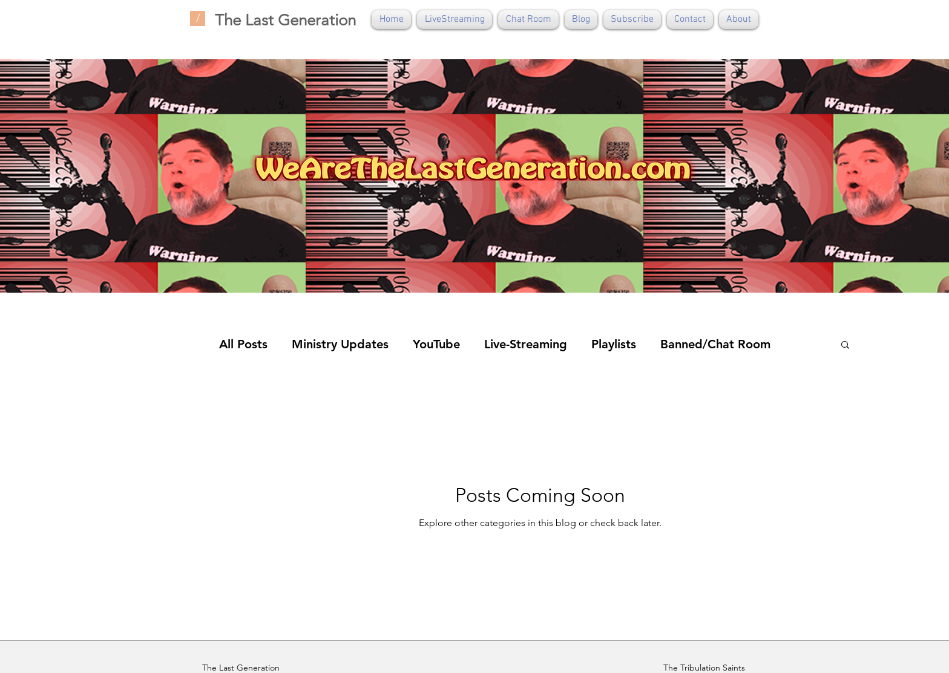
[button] (845, 345)
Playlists (613, 344)
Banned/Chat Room (715, 344)
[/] (197, 18)
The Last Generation (285, 20)
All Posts (243, 344)
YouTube (436, 344)
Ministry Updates (340, 344)
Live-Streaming (525, 344)
